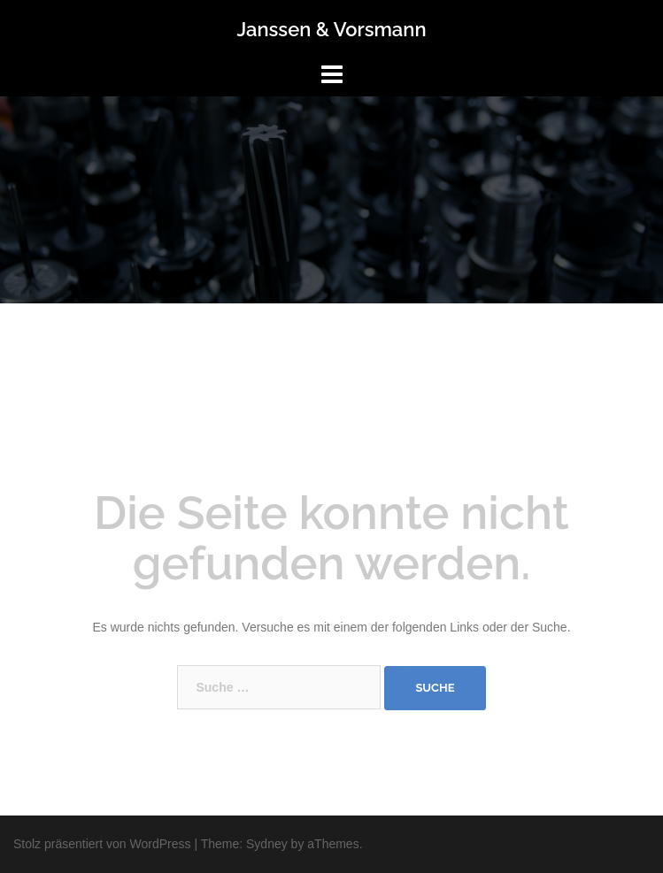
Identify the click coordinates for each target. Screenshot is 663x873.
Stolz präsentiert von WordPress (102, 844)
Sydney (267, 844)
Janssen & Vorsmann (331, 29)
